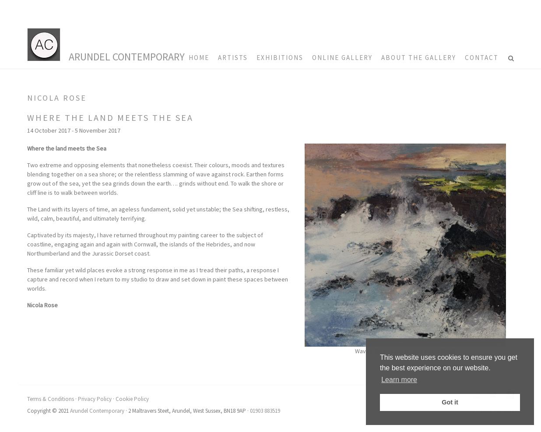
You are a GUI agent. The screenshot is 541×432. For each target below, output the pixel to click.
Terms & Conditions (50, 399)
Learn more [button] (399, 379)
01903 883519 (265, 410)
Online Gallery (342, 57)
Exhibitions (279, 57)
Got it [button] (450, 402)
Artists (233, 57)
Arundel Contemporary (127, 56)
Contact (482, 57)
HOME (199, 57)
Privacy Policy (95, 399)
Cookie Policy (132, 399)
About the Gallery (418, 57)
